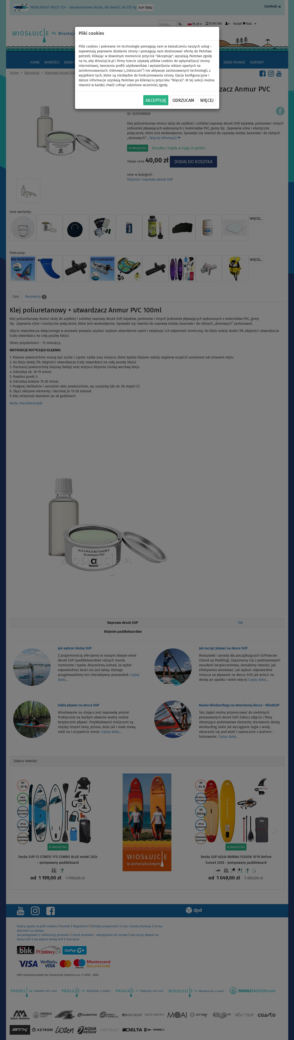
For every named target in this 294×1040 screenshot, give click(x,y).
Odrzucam (183, 100)
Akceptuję (155, 100)
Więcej (206, 100)
